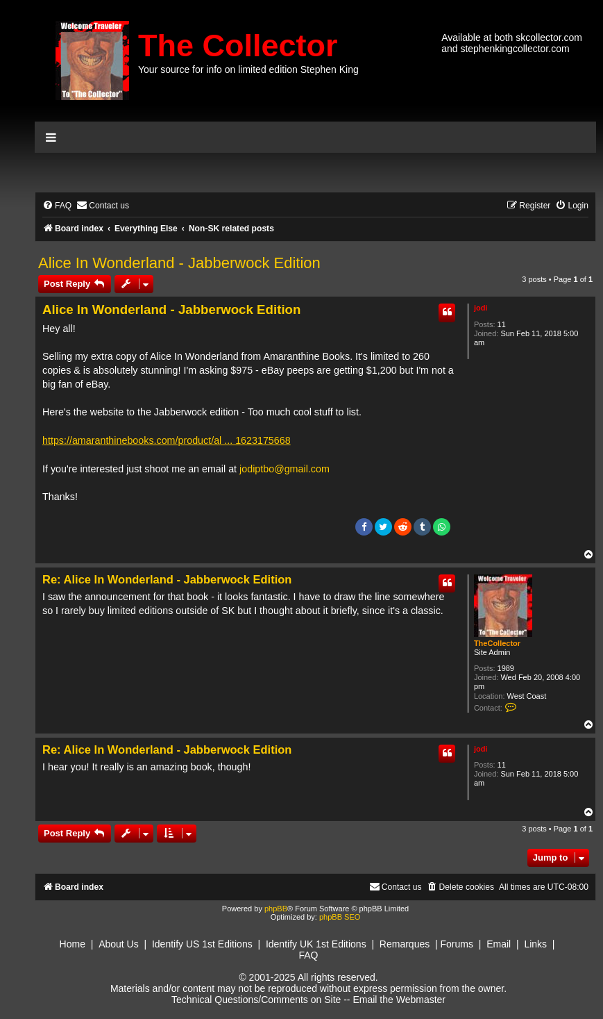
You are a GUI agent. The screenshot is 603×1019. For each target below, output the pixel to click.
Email (498, 944)
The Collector (238, 45)
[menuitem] (56, 206)
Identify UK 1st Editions (316, 944)
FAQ (308, 955)
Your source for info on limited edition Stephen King (248, 69)
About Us (119, 944)
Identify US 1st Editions (202, 944)
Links (535, 944)
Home (72, 944)
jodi (481, 308)
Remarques (405, 944)
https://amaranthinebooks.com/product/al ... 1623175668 (166, 440)
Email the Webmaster (399, 999)
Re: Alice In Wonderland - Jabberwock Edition (166, 579)
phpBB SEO (339, 917)
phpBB (275, 908)
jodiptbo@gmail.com (284, 468)
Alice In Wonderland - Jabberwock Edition (179, 263)
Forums (457, 944)
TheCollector (497, 643)
